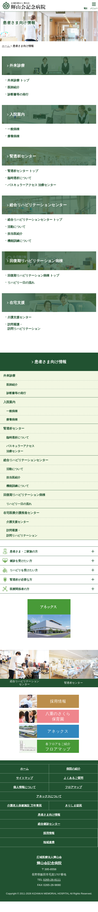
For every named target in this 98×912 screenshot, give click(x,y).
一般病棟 (13, 129)
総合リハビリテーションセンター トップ (34, 219)
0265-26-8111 (52, 879)
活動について (16, 226)
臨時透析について (19, 178)
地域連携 (48, 842)
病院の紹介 (73, 768)
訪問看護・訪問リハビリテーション (23, 326)
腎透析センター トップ (22, 170)
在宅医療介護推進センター (21, 512)
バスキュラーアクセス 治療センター (31, 185)
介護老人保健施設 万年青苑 (24, 805)
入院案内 (9, 402)
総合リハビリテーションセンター (25, 460)
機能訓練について (19, 240)
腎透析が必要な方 (21, 579)
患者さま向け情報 (50, 362)
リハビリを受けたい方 (24, 570)
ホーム (24, 768)
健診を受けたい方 (21, 560)
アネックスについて (49, 796)
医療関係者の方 (19, 589)
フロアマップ (73, 787)
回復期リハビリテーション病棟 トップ (33, 275)
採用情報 (48, 833)
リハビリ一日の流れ (20, 282)
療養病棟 (13, 136)
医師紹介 (13, 87)
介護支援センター (19, 317)
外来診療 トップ (18, 80)
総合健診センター (49, 823)
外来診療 (9, 375)
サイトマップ (24, 777)
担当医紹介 (14, 233)
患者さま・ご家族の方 (24, 551)
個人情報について (24, 787)
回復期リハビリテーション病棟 (24, 494)
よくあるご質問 (73, 777)
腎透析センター (13, 428)
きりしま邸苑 (73, 805)
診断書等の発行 (17, 94)
